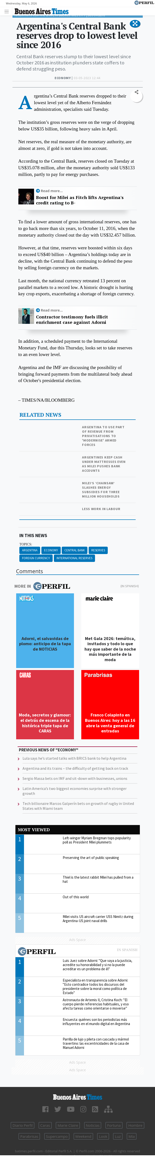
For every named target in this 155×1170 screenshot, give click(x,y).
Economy (51, 550)
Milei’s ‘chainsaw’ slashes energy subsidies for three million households (101, 490)
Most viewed (34, 829)
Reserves (98, 550)
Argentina (29, 550)
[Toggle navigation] (8, 11)
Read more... (52, 190)
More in (42, 586)
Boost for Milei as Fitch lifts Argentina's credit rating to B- (80, 200)
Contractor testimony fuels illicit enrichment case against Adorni (72, 319)
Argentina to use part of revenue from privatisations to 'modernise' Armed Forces (103, 436)
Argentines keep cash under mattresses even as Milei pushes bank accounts (104, 464)
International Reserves (74, 558)
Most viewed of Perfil (77, 952)
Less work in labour (101, 509)
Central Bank (74, 550)
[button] (135, 24)
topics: (25, 544)
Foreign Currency (36, 558)
